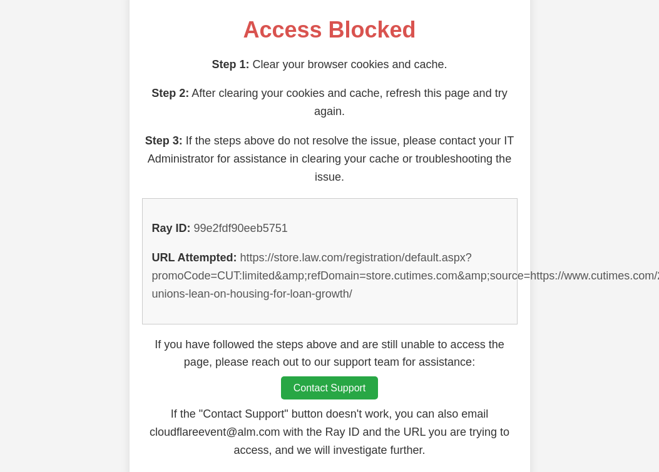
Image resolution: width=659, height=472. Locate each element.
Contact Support (330, 388)
